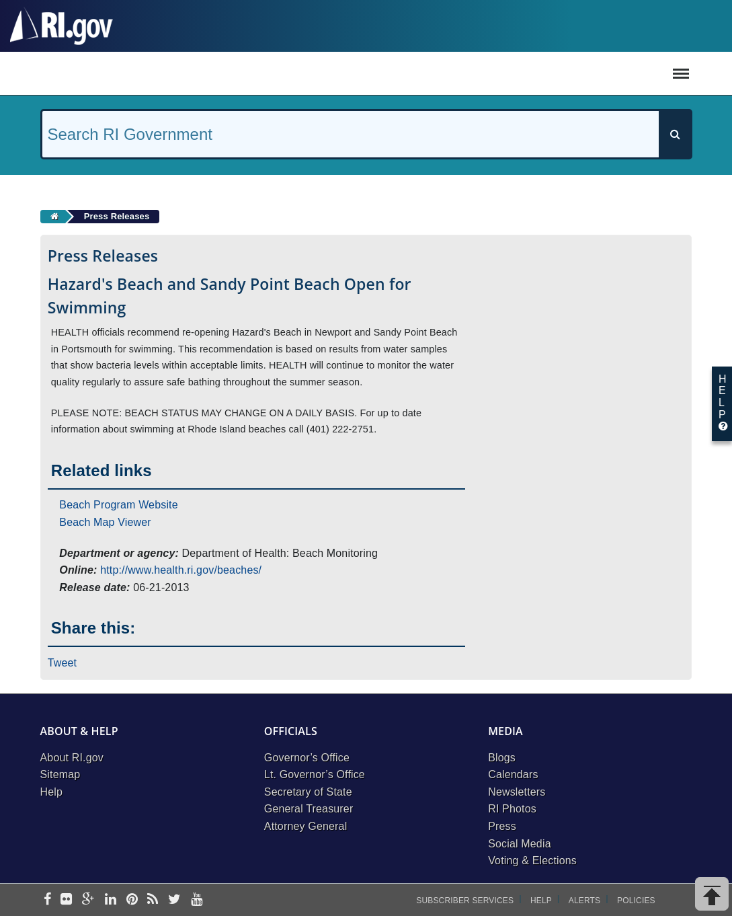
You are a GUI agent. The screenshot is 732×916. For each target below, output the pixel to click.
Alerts (584, 900)
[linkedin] (110, 900)
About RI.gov (72, 757)
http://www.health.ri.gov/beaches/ (180, 570)
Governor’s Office (307, 757)
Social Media (519, 843)
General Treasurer (309, 808)
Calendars (513, 774)
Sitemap (60, 774)
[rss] (152, 900)
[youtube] (196, 900)
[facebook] (47, 900)
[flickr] (66, 900)
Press (502, 826)
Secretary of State (308, 792)
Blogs (502, 757)
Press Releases (117, 216)
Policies (636, 900)
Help (51, 792)
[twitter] (174, 900)
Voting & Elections (532, 860)
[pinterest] (132, 900)
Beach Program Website (118, 504)
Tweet (62, 663)
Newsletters (516, 792)
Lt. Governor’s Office (314, 774)
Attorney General (306, 826)
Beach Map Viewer (105, 522)
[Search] (675, 134)
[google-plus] (88, 900)
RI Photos (512, 808)
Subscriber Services (465, 900)
